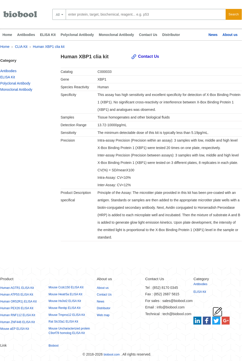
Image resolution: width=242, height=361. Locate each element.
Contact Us (148, 35)
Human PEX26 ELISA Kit (16, 308)
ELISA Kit (48, 35)
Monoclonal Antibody (116, 35)
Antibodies (26, 35)
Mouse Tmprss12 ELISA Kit (67, 315)
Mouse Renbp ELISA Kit (65, 308)
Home (7, 35)
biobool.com (112, 354)
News (213, 35)
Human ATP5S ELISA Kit (16, 294)
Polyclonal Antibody (77, 35)
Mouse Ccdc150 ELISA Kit (66, 287)
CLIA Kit (21, 47)
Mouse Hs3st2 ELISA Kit (65, 301)
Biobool (54, 345)
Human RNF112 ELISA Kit (17, 315)
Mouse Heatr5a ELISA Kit (65, 294)
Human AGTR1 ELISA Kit (17, 288)
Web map (103, 315)
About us (230, 35)
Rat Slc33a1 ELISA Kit (63, 321)
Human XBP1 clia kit (49, 47)
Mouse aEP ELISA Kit (14, 329)
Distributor (171, 35)
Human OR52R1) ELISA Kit (18, 301)
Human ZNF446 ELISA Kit (17, 322)
